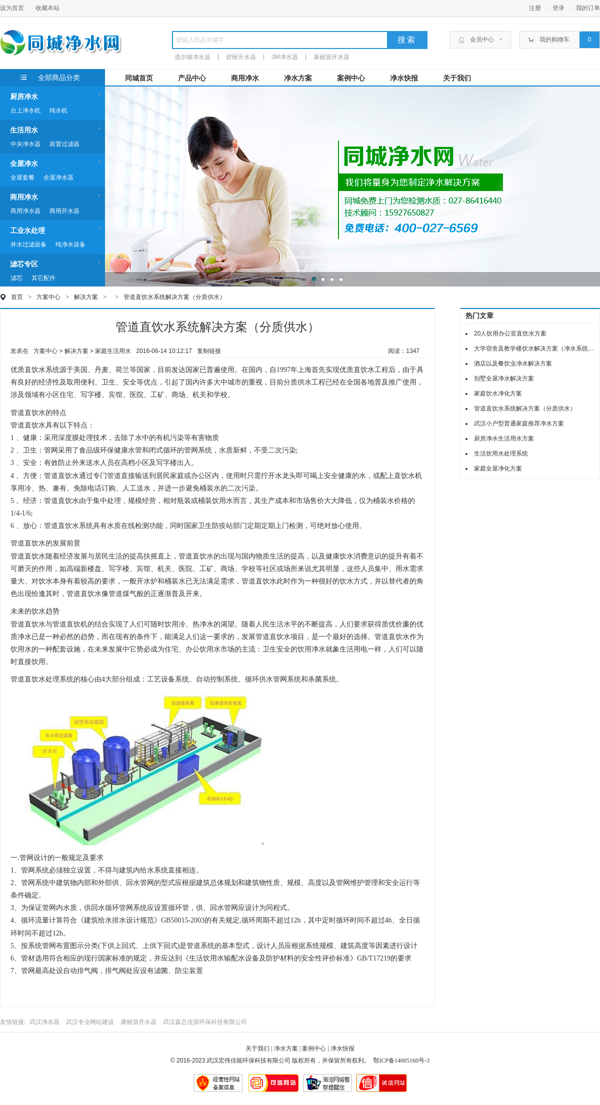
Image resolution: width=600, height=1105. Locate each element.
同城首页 (139, 78)
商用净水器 (25, 211)
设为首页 (12, 8)
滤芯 (16, 278)
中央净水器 (25, 144)
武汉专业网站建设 (90, 1022)
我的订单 (588, 8)
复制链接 (209, 351)
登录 (558, 8)
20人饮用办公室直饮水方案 (510, 333)
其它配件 (44, 278)
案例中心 (351, 78)
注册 (535, 8)
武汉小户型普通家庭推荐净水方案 (519, 423)
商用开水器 (65, 211)
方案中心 (48, 297)
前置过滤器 (65, 144)
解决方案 (86, 297)
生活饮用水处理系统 (501, 453)
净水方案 (298, 78)
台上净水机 (25, 110)
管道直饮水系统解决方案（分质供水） (175, 297)
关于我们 (457, 78)
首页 (17, 297)
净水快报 (404, 78)
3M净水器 (285, 57)
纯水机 (59, 110)
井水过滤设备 (28, 244)
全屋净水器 (59, 177)
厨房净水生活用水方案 (504, 438)
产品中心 (192, 78)
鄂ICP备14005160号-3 (401, 1060)
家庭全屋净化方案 (498, 468)
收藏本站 (48, 8)
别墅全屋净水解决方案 (504, 378)
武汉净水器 (45, 1022)
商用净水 (245, 78)
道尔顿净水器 (192, 57)
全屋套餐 (22, 177)
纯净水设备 (71, 244)
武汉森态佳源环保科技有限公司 (205, 1022)
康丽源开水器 (332, 57)
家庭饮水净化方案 (498, 393)
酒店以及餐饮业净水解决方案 (513, 363)
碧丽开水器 (241, 57)
